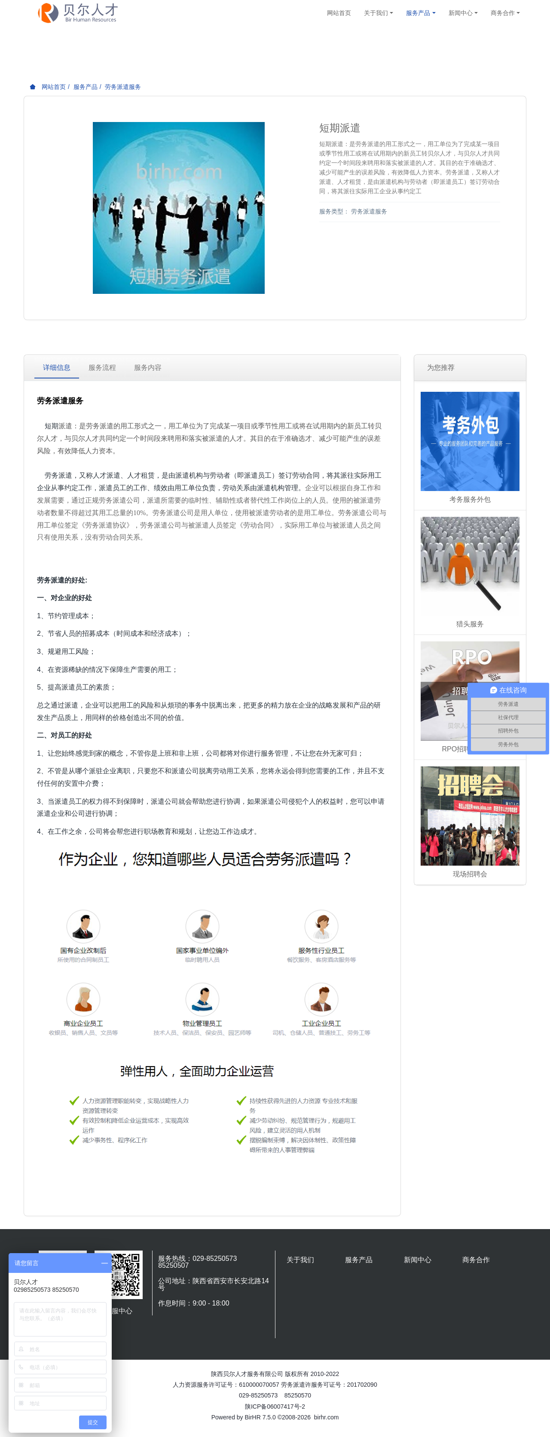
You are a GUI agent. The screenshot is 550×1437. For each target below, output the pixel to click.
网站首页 (339, 12)
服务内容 (148, 367)
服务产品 (85, 86)
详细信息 (56, 367)
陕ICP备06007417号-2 (275, 1406)
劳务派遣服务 (123, 86)
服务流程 (102, 367)
